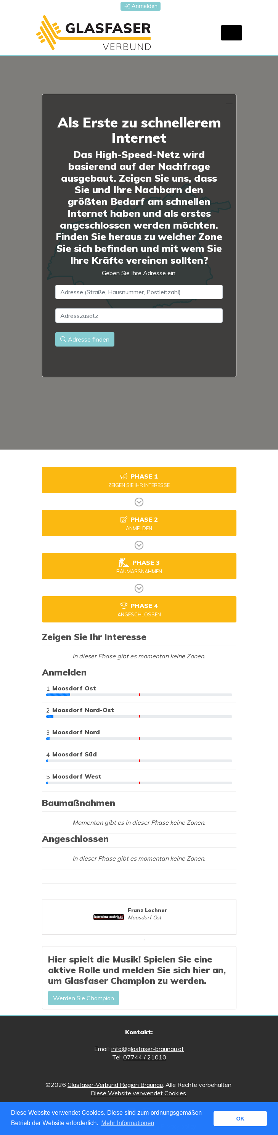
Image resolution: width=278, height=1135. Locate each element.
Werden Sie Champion (83, 998)
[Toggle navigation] (231, 32)
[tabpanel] (139, 917)
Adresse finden (84, 339)
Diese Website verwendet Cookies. (139, 1093)
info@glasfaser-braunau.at (147, 1049)
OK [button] (240, 1119)
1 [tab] (145, 940)
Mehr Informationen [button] (127, 1123)
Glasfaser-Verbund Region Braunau (115, 1084)
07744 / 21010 (144, 1057)
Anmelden (141, 6)
